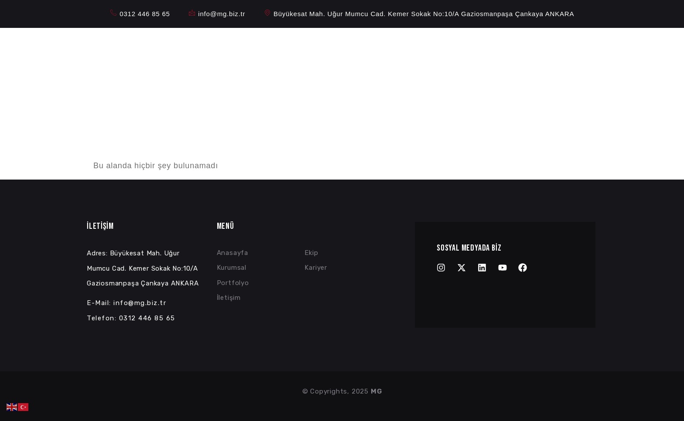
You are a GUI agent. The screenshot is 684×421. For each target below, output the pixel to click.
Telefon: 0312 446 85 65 (131, 318)
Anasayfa (320, 54)
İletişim (507, 54)
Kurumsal (367, 54)
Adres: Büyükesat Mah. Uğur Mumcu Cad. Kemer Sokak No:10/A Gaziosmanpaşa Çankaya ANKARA (142, 268)
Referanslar (463, 54)
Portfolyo (415, 54)
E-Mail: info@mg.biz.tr (126, 303)
